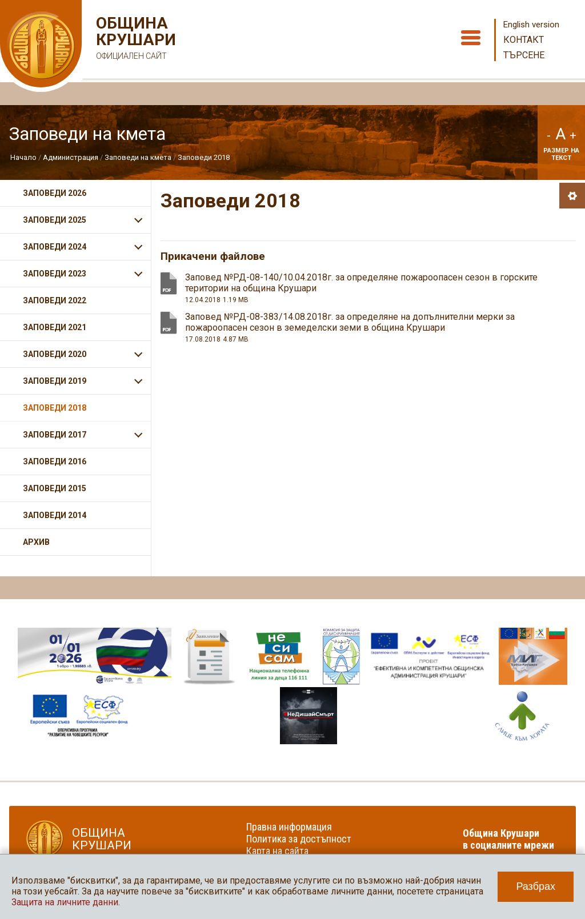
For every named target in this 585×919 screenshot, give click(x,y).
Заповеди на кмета (138, 157)
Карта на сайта (277, 851)
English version (531, 24)
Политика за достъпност (298, 839)
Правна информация (289, 827)
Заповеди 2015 (54, 488)
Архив (36, 542)
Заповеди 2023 (54, 273)
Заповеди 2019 (54, 381)
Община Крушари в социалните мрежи (508, 839)
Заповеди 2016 (54, 461)
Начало (23, 157)
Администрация (70, 157)
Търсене (523, 55)
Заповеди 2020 (54, 354)
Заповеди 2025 (54, 219)
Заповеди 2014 (54, 515)
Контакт (523, 39)
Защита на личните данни (64, 902)
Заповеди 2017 (54, 434)
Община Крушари (134, 40)
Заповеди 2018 (204, 157)
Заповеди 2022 (54, 300)
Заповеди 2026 (54, 193)
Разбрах (535, 886)
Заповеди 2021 (54, 327)
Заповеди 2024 (54, 246)
